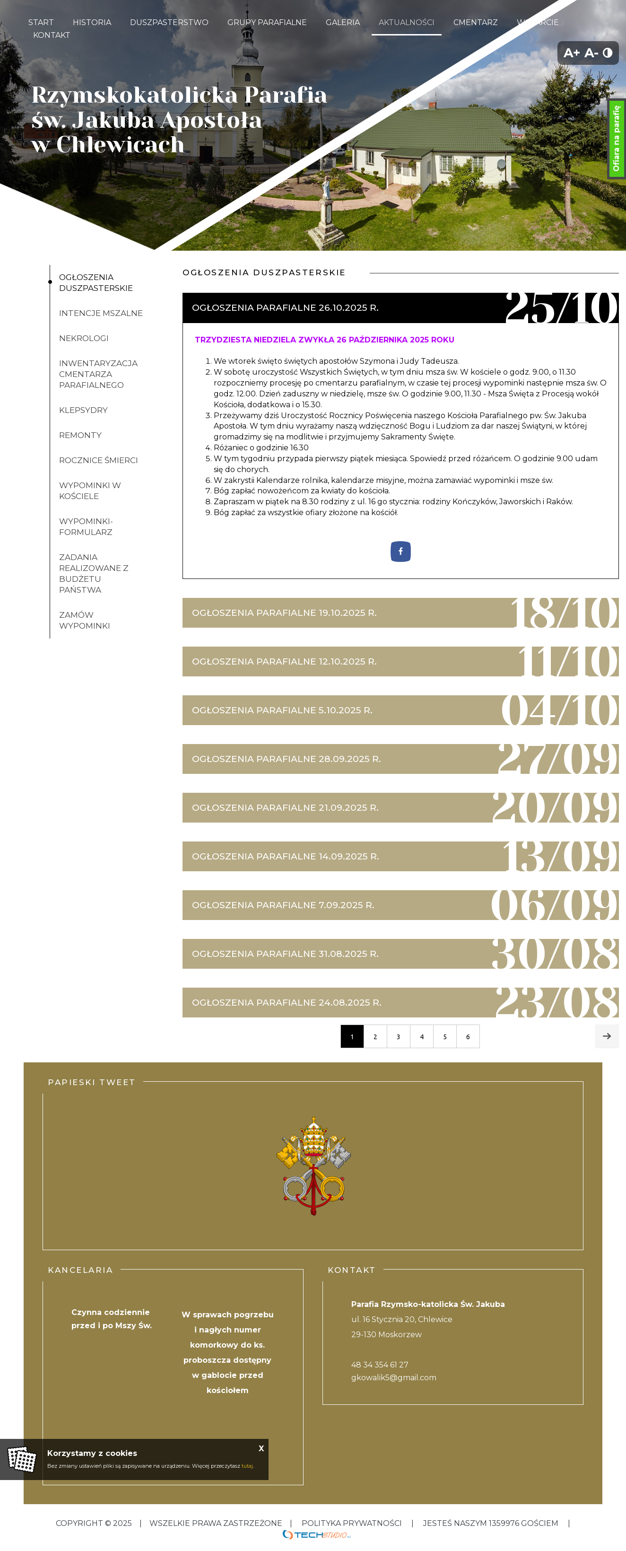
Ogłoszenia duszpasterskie (96, 282)
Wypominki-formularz (86, 527)
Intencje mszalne (101, 313)
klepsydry (83, 410)
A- (591, 53)
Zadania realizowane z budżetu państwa (94, 573)
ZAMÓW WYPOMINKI (84, 620)
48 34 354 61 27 (380, 1364)
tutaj (247, 1466)
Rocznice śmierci (98, 460)
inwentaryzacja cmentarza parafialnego (98, 374)
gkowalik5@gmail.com (393, 1377)
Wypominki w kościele (90, 491)
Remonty (80, 435)
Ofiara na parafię (616, 138)
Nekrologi (84, 338)
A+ (572, 53)
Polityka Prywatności (352, 1523)
